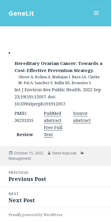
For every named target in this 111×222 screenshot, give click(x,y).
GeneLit (21, 13)
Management (20, 158)
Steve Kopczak (64, 153)
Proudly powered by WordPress (35, 214)
